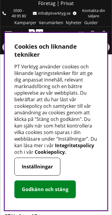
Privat (67, 3)
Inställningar (37, 166)
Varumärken (51, 22)
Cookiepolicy (50, 152)
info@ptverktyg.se (51, 13)
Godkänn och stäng (45, 189)
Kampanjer (25, 22)
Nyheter (74, 22)
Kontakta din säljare (89, 13)
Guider (91, 22)
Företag (47, 3)
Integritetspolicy (74, 145)
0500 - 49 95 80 (14, 13)
